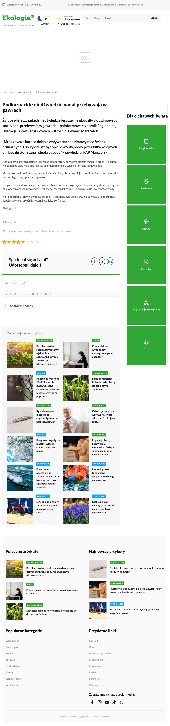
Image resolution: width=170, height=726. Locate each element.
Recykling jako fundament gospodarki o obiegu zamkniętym (103, 474)
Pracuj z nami (96, 660)
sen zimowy (77, 142)
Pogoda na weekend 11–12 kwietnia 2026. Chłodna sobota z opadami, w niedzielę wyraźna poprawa (47, 387)
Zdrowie (10, 660)
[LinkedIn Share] (110, 261)
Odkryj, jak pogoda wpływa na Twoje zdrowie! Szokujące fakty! (103, 416)
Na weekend (63, 23)
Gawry (28, 147)
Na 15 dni (75, 23)
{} (46, 293)
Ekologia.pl (8, 92)
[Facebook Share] (94, 261)
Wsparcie (94, 685)
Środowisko (12, 666)
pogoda (54, 152)
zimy (91, 173)
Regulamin (95, 666)
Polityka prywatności (100, 653)
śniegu (32, 185)
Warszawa (12, 4)
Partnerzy (94, 679)
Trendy (9, 672)
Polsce (61, 200)
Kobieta (10, 653)
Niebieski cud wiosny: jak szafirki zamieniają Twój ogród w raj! (103, 507)
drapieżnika (27, 200)
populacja (8, 200)
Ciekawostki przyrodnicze (48, 92)
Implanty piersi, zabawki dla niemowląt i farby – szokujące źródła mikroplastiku (103, 447)
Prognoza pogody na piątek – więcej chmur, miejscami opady (48, 445)
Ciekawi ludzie (13, 679)
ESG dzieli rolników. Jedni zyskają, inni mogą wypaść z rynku (47, 507)
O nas (92, 647)
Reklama (94, 672)
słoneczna (28, 152)
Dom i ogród (12, 647)
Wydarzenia (12, 685)
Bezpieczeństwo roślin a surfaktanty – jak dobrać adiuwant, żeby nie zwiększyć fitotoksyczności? (47, 354)
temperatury (57, 161)
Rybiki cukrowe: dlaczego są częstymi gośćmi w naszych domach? (47, 416)
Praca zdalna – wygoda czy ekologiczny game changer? (102, 351)
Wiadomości (24, 92)
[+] (51, 293)
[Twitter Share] (102, 261)
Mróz (8, 142)
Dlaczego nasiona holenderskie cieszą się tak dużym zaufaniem (103, 384)
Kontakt (93, 641)
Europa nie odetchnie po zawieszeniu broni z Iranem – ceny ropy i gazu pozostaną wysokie (47, 478)
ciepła (43, 152)
